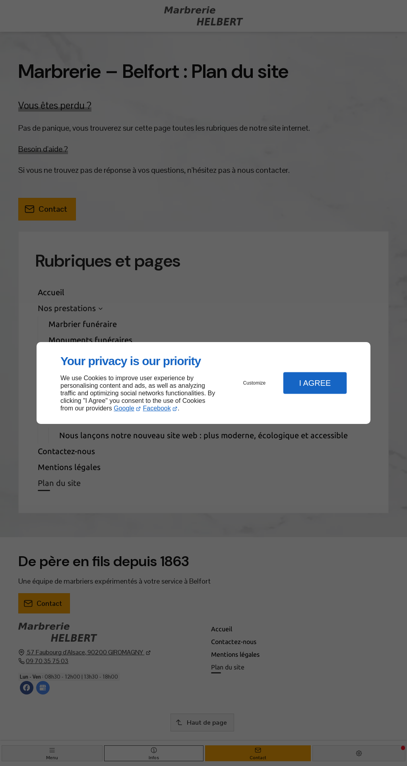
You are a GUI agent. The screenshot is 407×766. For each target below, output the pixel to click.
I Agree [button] (315, 383)
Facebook (157, 408)
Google (124, 408)
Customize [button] (254, 383)
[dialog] (203, 383)
